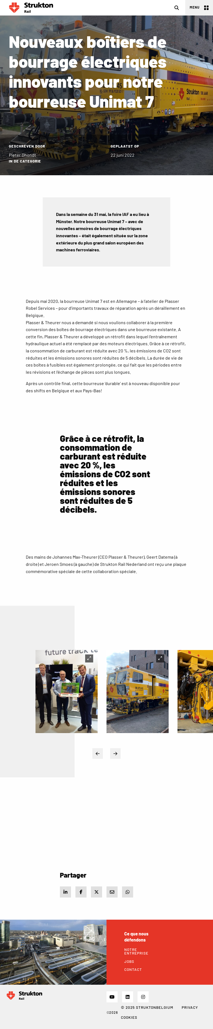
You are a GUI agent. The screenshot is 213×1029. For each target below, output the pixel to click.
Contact (133, 969)
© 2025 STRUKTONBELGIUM (147, 1007)
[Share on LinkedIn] (65, 892)
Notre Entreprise (136, 951)
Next (115, 753)
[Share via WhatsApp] (127, 892)
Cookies (129, 1017)
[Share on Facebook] (81, 892)
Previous (97, 753)
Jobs (129, 961)
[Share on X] (96, 892)
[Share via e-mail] (112, 892)
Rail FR (31, 8)
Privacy (190, 1007)
